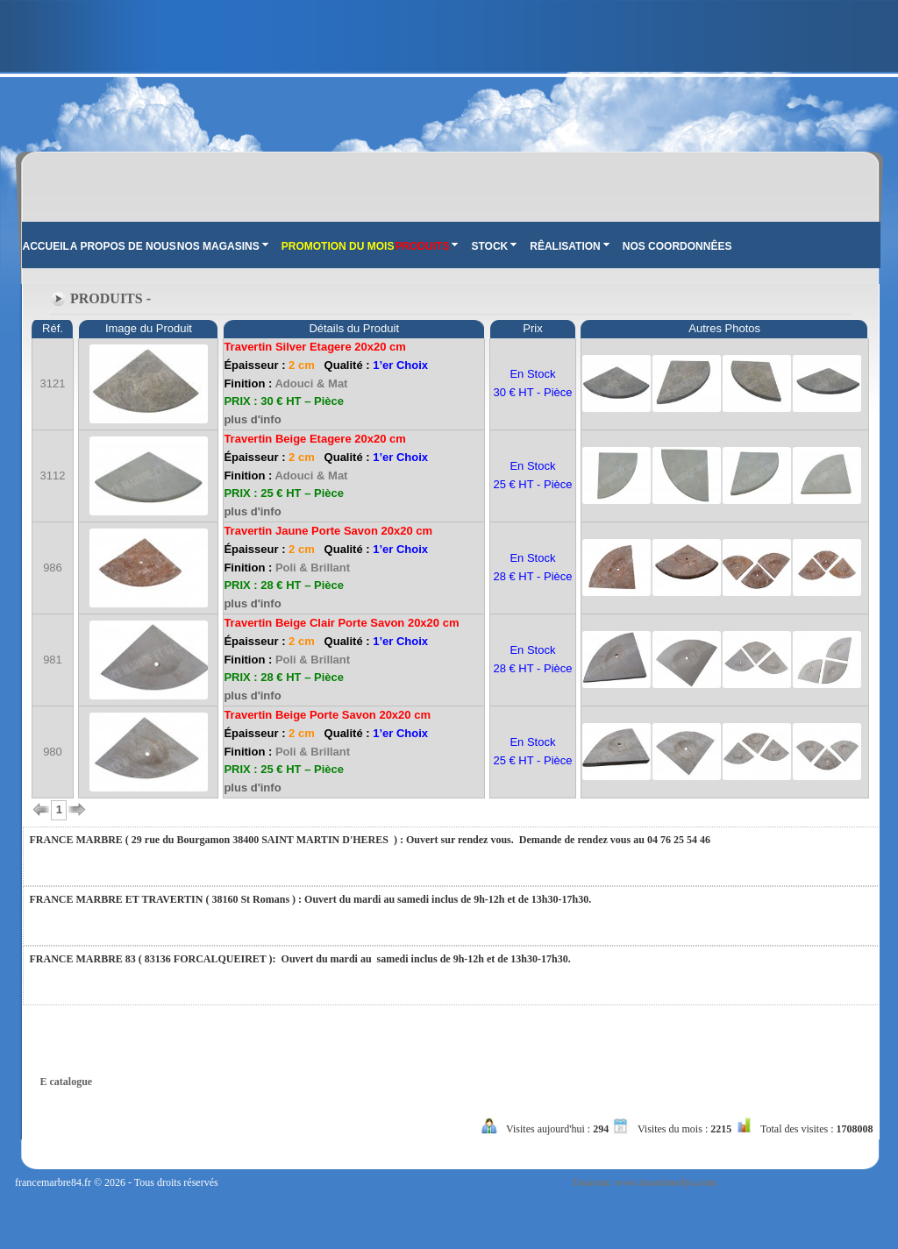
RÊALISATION (569, 246)
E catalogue (66, 1081)
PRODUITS (426, 246)
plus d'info (252, 419)
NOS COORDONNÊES (677, 246)
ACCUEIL (46, 246)
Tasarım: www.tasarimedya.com (644, 1182)
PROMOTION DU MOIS (338, 246)
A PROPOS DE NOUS (123, 246)
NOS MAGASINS (222, 246)
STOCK (494, 246)
